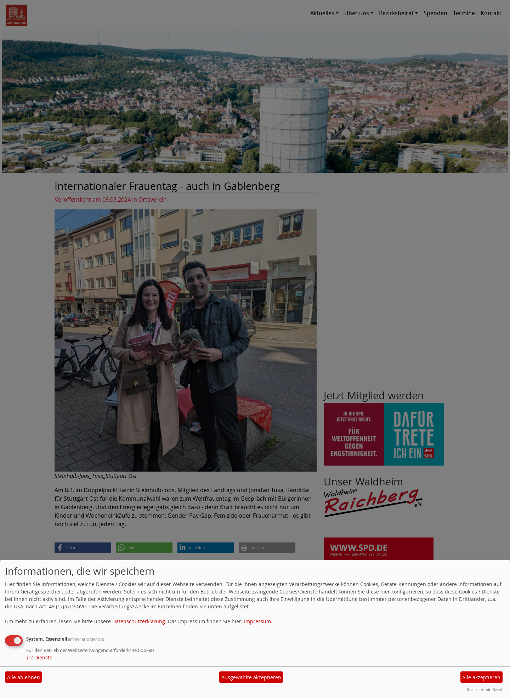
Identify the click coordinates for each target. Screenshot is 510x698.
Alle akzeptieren (481, 677)
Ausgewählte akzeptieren (251, 677)
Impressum (257, 621)
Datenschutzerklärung (138, 621)
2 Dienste (39, 657)
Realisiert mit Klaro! (484, 689)
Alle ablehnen (23, 677)
